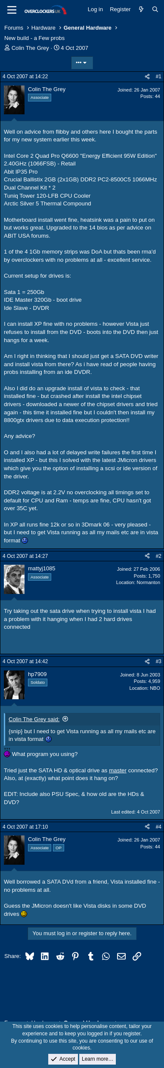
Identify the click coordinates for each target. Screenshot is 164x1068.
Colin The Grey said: (34, 719)
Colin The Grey (30, 48)
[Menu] (12, 9)
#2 (158, 556)
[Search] (155, 9)
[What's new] (141, 9)
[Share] (147, 77)
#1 (158, 76)
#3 (158, 661)
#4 (158, 827)
